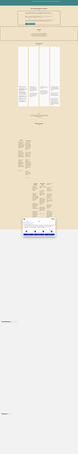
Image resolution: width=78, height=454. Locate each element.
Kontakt (51, 1)
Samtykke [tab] (28, 221)
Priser (44, 1)
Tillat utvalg (38, 234)
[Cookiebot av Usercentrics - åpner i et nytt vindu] (51, 219)
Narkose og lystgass (56, 1)
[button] (30, 24)
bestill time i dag (43, 36)
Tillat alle (49, 234)
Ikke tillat (28, 234)
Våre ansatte (47, 1)
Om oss (33, 1)
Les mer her (42, 35)
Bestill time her (20, 170)
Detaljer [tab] (39, 221)
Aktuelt (36, 1)
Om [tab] (49, 221)
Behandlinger (40, 1)
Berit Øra (21, 140)
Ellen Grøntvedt (28, 140)
